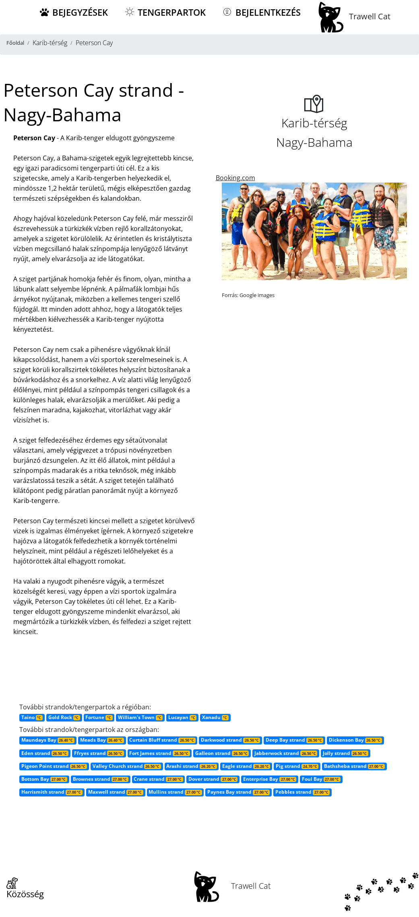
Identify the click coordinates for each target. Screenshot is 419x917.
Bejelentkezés (261, 12)
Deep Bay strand (294, 739)
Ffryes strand (99, 753)
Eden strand (44, 753)
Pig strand (297, 766)
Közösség (25, 888)
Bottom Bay (44, 779)
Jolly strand (345, 753)
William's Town (140, 717)
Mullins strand (175, 791)
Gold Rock (64, 717)
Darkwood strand (230, 739)
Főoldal (15, 42)
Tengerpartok (165, 12)
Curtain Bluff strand (162, 739)
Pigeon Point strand (54, 766)
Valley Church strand (127, 766)
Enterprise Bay (269, 779)
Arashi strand (191, 766)
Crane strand (158, 779)
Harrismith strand (52, 791)
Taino (32, 717)
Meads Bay (102, 739)
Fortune (98, 717)
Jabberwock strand (285, 753)
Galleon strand (222, 753)
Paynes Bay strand (238, 791)
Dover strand (212, 779)
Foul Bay (321, 779)
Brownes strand (100, 779)
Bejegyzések (73, 12)
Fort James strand (159, 753)
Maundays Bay (47, 739)
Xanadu (215, 717)
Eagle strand (246, 766)
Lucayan (182, 717)
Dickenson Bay (355, 739)
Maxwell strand (115, 791)
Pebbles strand (302, 791)
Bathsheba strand (354, 766)
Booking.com (235, 177)
